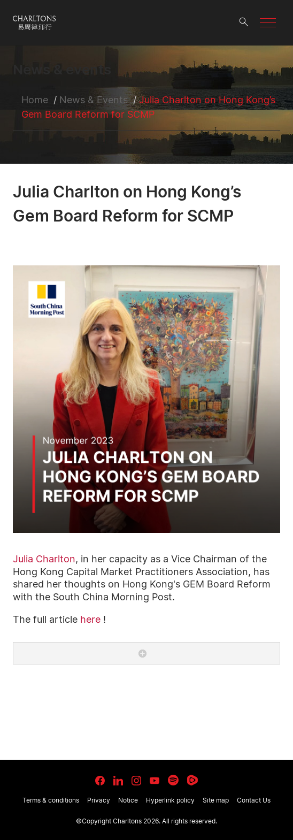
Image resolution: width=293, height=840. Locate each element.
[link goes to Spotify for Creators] (173, 780)
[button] (268, 22)
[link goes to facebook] (100, 780)
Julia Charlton (44, 558)
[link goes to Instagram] (136, 780)
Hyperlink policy (170, 800)
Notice (128, 800)
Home (34, 99)
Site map (216, 800)
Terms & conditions (50, 800)
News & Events (93, 99)
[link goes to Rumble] (192, 780)
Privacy (98, 800)
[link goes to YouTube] (154, 780)
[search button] (243, 23)
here (90, 619)
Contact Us (254, 800)
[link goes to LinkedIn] (118, 779)
